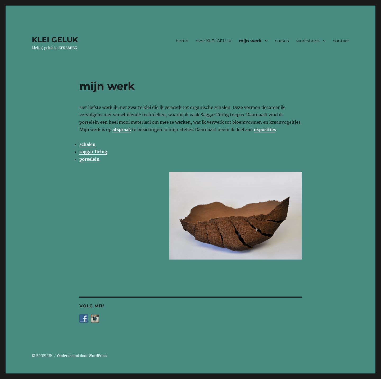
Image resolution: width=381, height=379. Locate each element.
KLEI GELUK (55, 39)
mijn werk (250, 40)
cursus (282, 40)
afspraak (121, 129)
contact (341, 40)
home (182, 40)
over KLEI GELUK (214, 40)
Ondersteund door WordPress (82, 356)
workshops (308, 40)
